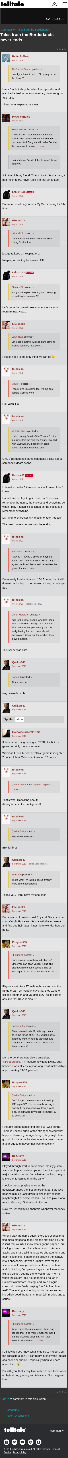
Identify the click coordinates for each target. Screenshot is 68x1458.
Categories (55, 18)
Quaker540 (18, 662)
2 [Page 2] (62, 48)
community (56, 1430)
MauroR (16, 383)
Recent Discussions (17, 1415)
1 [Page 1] (60, 48)
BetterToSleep (20, 56)
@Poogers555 (11, 1061)
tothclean (18, 369)
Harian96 (17, 677)
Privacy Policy (19, 1452)
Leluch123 (18, 191)
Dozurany (18, 1155)
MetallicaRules (21, 116)
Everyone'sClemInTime (26, 732)
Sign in (5, 1398)
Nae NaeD (18, 475)
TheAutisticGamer (21, 69)
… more (40, 146)
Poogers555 (19, 942)
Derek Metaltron (20, 614)
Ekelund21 (18, 220)
